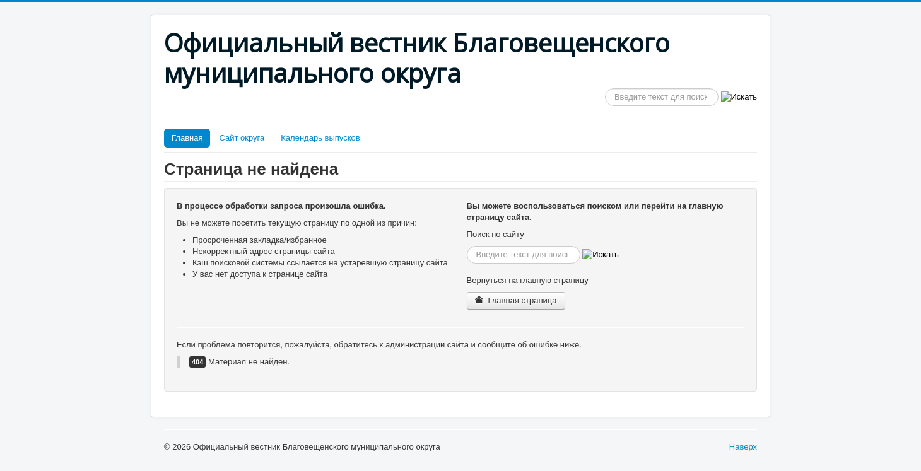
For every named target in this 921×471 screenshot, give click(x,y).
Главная (187, 137)
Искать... (605, 88)
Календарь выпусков (320, 137)
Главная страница (516, 300)
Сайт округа (241, 137)
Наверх (743, 446)
